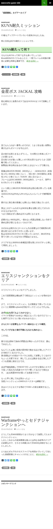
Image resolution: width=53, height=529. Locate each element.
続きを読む (33, 61)
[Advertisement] (19, 502)
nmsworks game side (10, 3)
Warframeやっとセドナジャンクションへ (25, 422)
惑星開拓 (15, 74)
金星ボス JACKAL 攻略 (21, 91)
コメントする (21, 30)
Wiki (7, 313)
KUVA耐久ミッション (20, 25)
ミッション (6, 74)
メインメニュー (50, 3)
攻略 (23, 74)
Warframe (5, 22)
